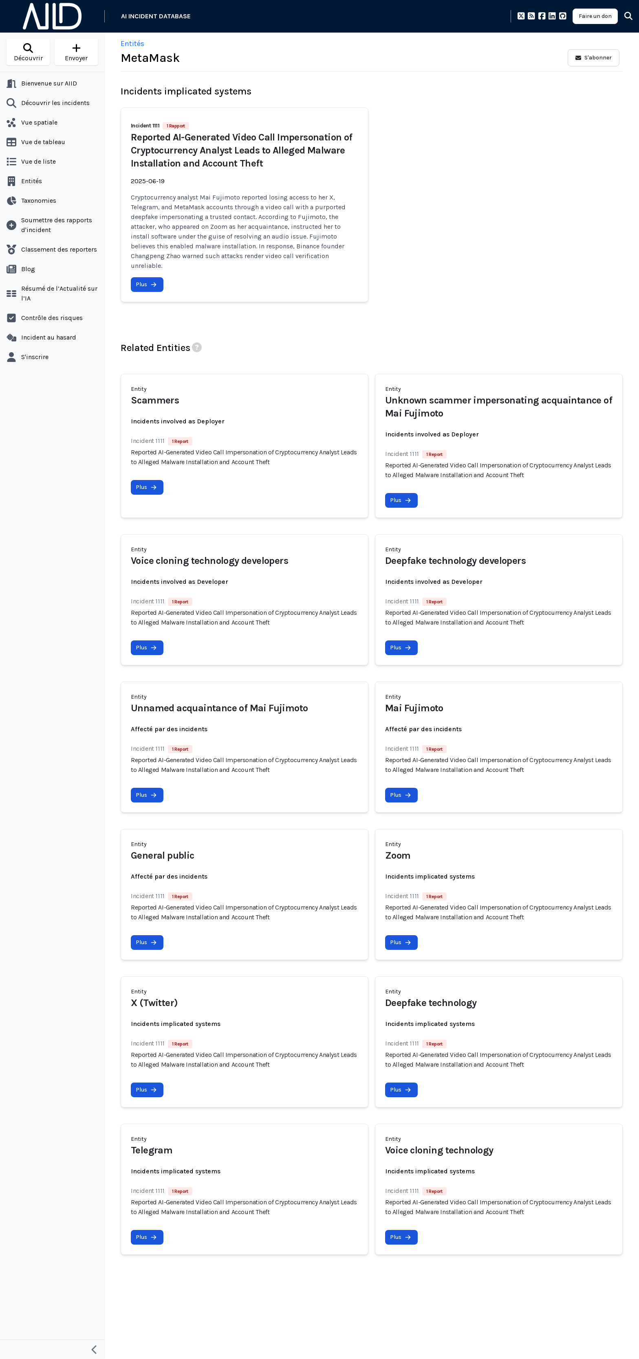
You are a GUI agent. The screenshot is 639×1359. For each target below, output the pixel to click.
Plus (146, 284)
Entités (132, 43)
